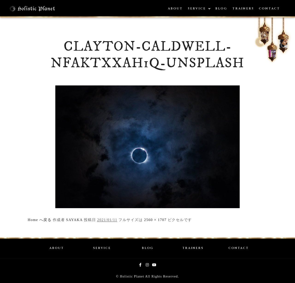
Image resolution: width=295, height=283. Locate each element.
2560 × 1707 (155, 220)
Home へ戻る (39, 220)
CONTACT (238, 248)
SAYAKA (74, 220)
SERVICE (102, 248)
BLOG (147, 248)
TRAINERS (193, 248)
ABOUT (56, 248)
